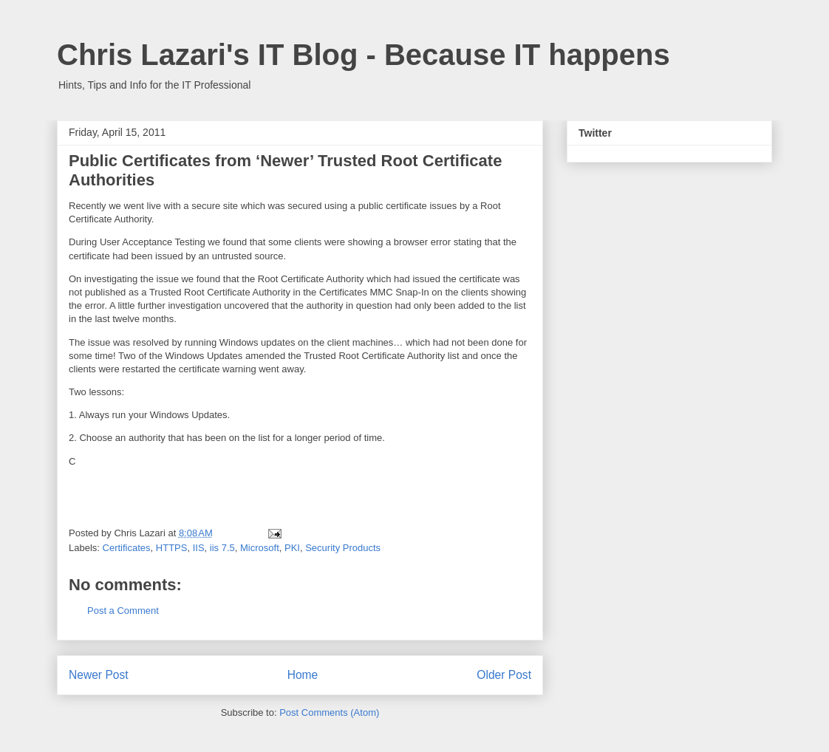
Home (302, 675)
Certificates (127, 547)
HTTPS (172, 547)
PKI (292, 547)
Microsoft (259, 547)
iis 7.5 (222, 547)
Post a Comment (123, 610)
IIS (199, 547)
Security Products (343, 547)
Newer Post (99, 675)
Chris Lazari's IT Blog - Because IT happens (363, 54)
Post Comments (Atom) (329, 712)
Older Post (504, 675)
